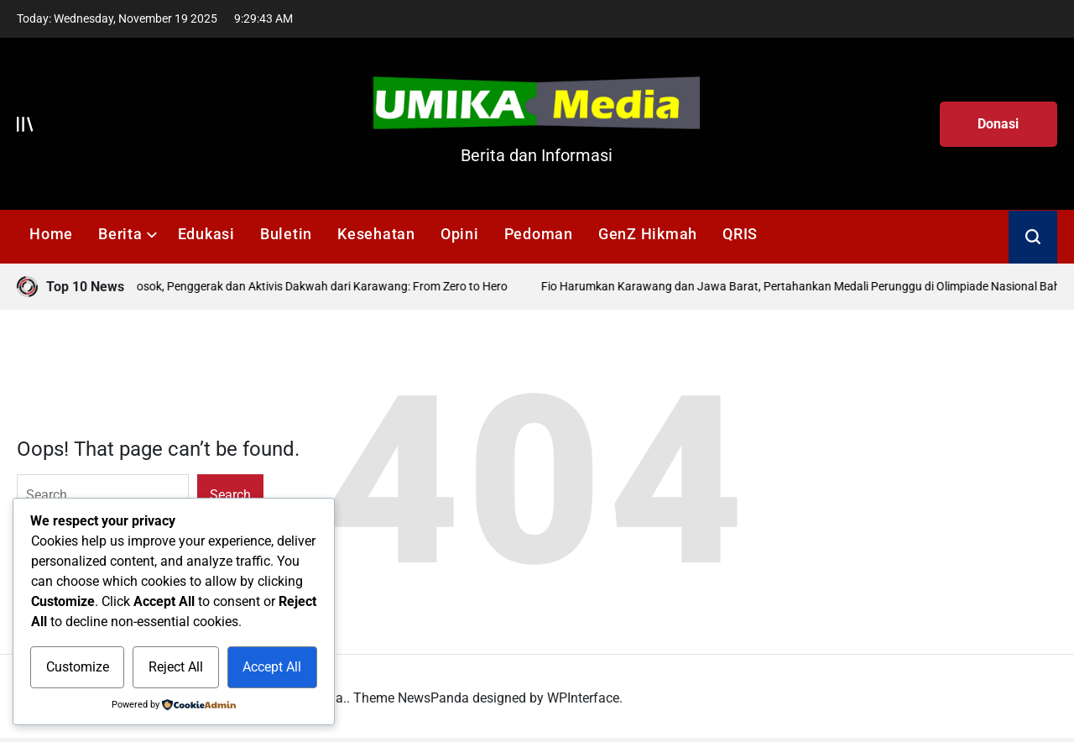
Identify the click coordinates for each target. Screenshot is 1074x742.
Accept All (271, 667)
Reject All (176, 667)
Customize (77, 667)
